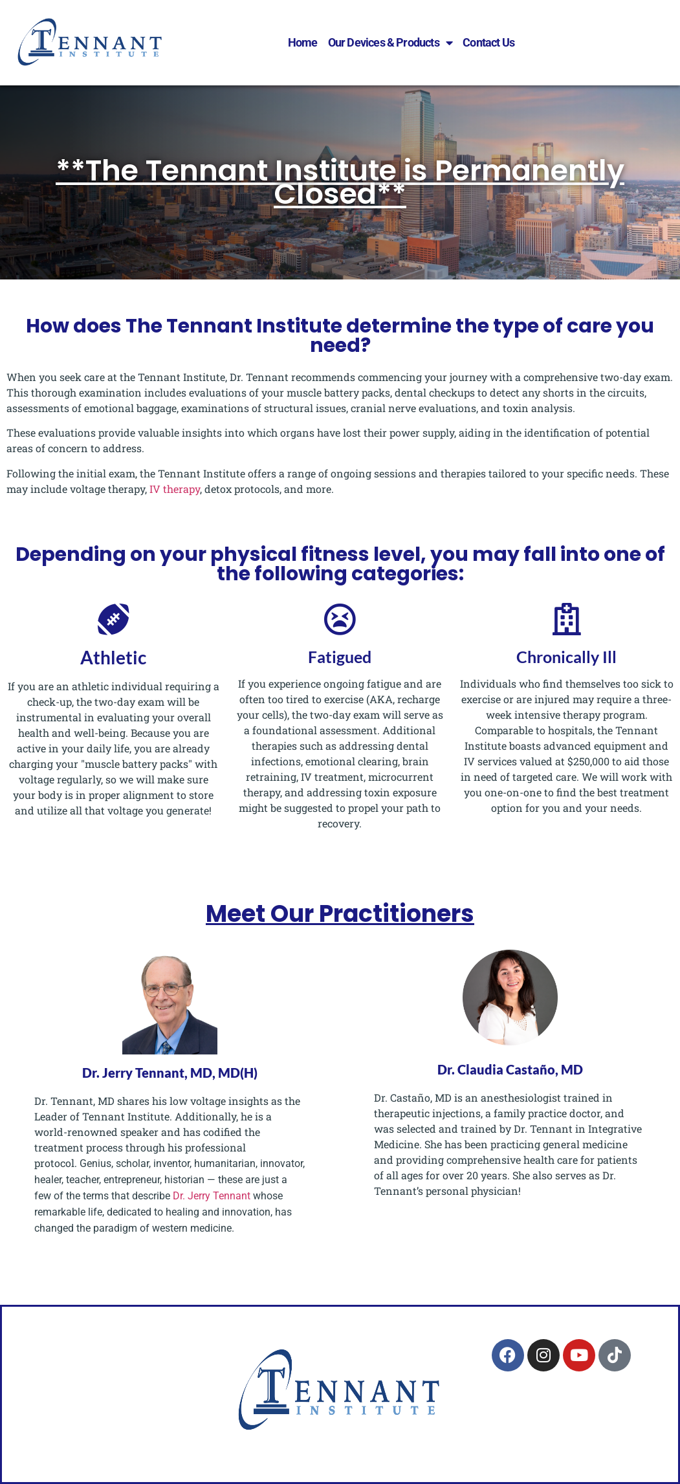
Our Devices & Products (390, 42)
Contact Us (488, 42)
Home (303, 42)
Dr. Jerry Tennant (210, 1196)
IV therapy (174, 489)
